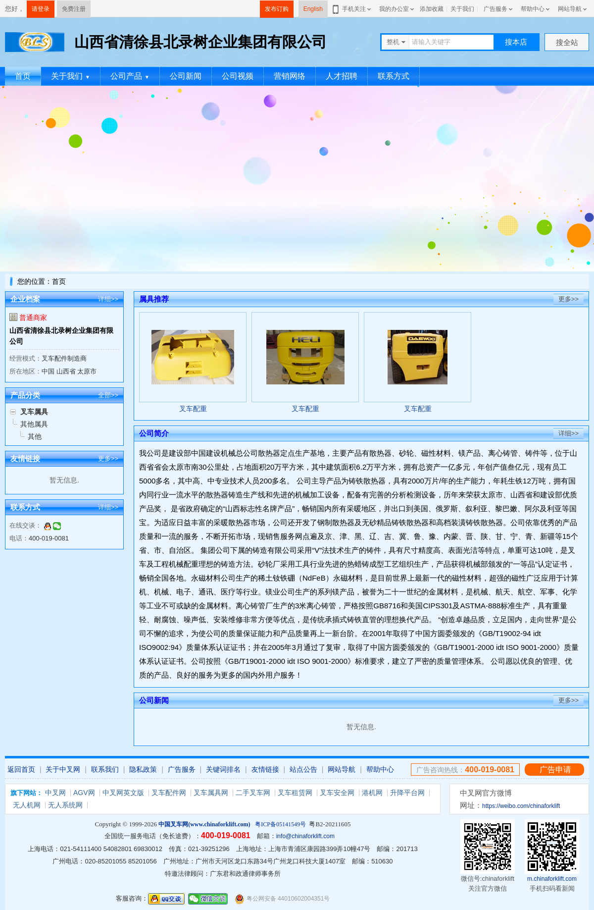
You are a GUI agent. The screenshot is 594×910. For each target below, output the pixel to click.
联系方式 (393, 76)
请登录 (41, 8)
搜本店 (516, 42)
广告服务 (495, 8)
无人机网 (27, 805)
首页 (23, 76)
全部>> (108, 395)
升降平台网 (407, 793)
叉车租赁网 (295, 793)
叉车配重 (193, 409)
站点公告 (303, 769)
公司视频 (237, 76)
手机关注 (352, 8)
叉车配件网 (168, 793)
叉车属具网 (211, 793)
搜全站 (567, 42)
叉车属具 (34, 412)
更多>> (108, 458)
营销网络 (289, 76)
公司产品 (129, 76)
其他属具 (34, 424)
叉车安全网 (337, 793)
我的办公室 (394, 8)
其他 (35, 436)
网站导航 (570, 8)
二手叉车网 (253, 793)
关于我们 (462, 8)
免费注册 (74, 8)
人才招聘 (341, 76)
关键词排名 (223, 769)
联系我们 (105, 769)
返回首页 (21, 769)
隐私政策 (143, 769)
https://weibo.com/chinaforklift (521, 806)
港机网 (372, 793)
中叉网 (55, 793)
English (313, 8)
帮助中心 (532, 8)
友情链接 (265, 769)
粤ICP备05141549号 (280, 824)
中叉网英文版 (123, 793)
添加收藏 (432, 8)
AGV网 (84, 793)
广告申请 (555, 769)
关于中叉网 (63, 769)
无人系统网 (65, 805)
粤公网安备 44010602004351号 (282, 899)
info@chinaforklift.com (305, 836)
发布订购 (277, 8)
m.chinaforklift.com (552, 878)
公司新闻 (185, 76)
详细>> (108, 299)
